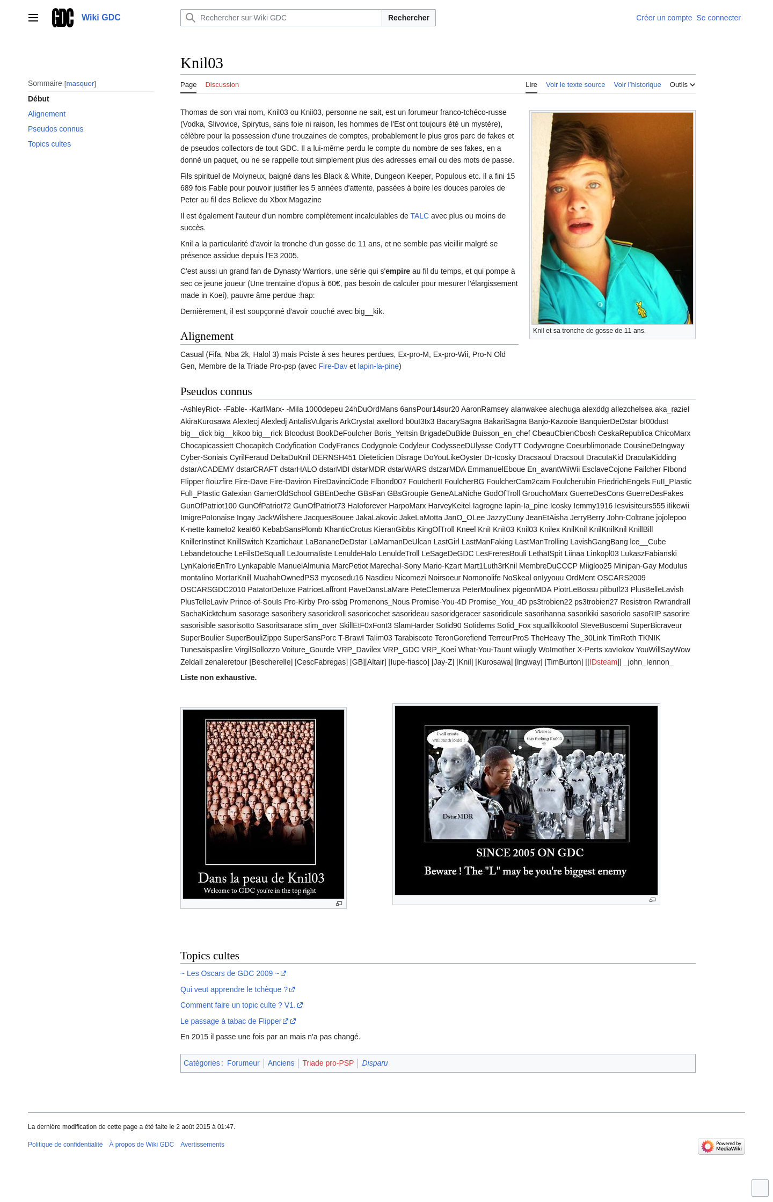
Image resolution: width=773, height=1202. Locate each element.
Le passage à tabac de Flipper (230, 1021)
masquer (80, 83)
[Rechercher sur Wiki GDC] (281, 17)
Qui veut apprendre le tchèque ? (234, 989)
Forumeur (243, 1063)
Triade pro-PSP (328, 1063)
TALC (419, 216)
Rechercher (408, 17)
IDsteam (603, 662)
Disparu (375, 1063)
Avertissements (202, 1144)
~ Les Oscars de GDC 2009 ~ (229, 973)
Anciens (281, 1063)
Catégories (202, 1063)
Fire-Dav (333, 366)
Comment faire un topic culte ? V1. (238, 1005)
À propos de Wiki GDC (141, 1144)
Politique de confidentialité (65, 1144)
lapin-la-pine (378, 366)
